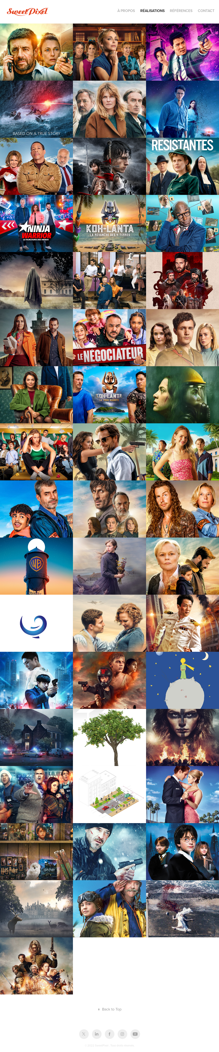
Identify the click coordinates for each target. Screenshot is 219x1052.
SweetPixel (102, 1045)
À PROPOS (126, 10)
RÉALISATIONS (152, 10)
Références (181, 10)
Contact (206, 10)
